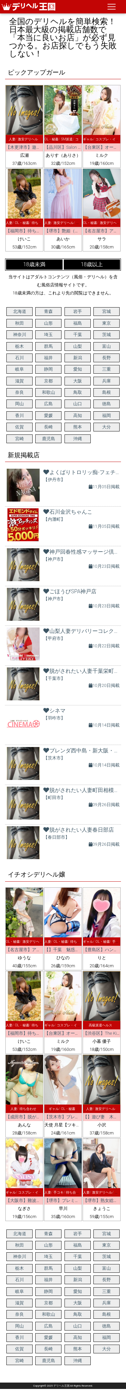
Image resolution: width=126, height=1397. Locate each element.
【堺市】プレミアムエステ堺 (72, 1200)
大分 (106, 426)
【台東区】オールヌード (68, 1033)
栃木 (19, 346)
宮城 (106, 311)
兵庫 (106, 380)
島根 (106, 392)
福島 (77, 323)
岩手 (77, 311)
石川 (19, 357)
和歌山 (48, 392)
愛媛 (48, 415)
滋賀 (19, 380)
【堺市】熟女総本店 (102, 1200)
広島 (48, 403)
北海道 (19, 311)
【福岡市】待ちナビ (25, 230)
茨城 (106, 334)
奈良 (19, 392)
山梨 (77, 346)
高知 (77, 415)
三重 (106, 369)
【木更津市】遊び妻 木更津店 (36, 147)
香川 (19, 415)
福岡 (106, 415)
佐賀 (19, 426)
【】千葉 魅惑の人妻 (66, 949)
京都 (48, 380)
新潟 (77, 357)
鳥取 (77, 392)
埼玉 (48, 334)
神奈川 (19, 334)
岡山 (19, 403)
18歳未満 (34, 264)
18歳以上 (92, 264)
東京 (106, 323)
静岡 (48, 369)
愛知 (77, 369)
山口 (77, 403)
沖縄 (77, 438)
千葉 (77, 334)
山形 (48, 323)
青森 (48, 311)
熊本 (77, 426)
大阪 (77, 380)
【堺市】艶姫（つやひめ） (70, 230)
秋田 (19, 323)
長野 (106, 357)
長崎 (48, 426)
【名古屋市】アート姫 (27, 949)
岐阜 (19, 369)
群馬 (48, 346)
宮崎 (19, 438)
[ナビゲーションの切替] (111, 6)
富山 (106, 346)
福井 (48, 357)
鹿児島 (48, 438)
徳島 (106, 403)
